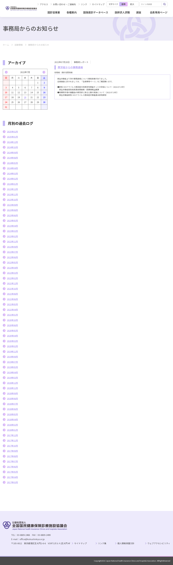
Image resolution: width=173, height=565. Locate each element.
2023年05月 (12, 220)
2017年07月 (12, 461)
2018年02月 (12, 424)
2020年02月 (12, 346)
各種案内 (72, 12)
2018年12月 (12, 382)
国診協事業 (53, 12)
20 (25, 97)
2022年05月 (12, 262)
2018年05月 (12, 414)
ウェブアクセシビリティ (158, 543)
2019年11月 (12, 351)
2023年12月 (12, 189)
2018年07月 (12, 403)
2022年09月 (12, 246)
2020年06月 (12, 325)
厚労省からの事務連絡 (70, 67)
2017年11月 (12, 440)
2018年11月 (12, 388)
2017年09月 (12, 450)
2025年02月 (12, 131)
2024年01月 (12, 183)
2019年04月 (12, 372)
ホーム (6, 45)
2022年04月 (12, 267)
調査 (138, 12)
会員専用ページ (158, 12)
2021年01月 (12, 314)
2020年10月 (12, 320)
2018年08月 (12, 398)
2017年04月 (12, 477)
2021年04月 (12, 309)
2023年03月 (12, 231)
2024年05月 (12, 163)
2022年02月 (12, 278)
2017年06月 (12, 466)
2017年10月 (12, 445)
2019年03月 (12, 377)
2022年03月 (12, 272)
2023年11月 (12, 194)
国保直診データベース (95, 12)
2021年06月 (12, 299)
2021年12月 (12, 283)
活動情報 (18, 45)
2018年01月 (12, 429)
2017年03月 (12, 482)
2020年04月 (12, 335)
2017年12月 (12, 435)
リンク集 (102, 543)
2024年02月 (12, 178)
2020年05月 (12, 330)
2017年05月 (12, 471)
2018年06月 (12, 409)
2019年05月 (12, 367)
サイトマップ (98, 4)
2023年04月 (12, 225)
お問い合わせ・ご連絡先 (64, 4)
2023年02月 (12, 236)
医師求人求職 (122, 12)
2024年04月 (12, 168)
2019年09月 (12, 356)
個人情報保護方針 (125, 543)
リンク (84, 4)
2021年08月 (12, 293)
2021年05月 (12, 304)
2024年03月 (12, 173)
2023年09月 (12, 204)
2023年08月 (12, 210)
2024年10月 (12, 147)
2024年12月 (12, 142)
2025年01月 (12, 136)
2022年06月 (12, 257)
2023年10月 (12, 199)
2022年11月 (12, 241)
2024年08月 (12, 157)
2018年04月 (12, 419)
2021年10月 (12, 288)
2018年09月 (12, 393)
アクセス (44, 4)
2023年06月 (12, 215)
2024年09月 (12, 152)
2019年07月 (12, 361)
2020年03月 (12, 341)
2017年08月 (12, 456)
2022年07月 (12, 251)
